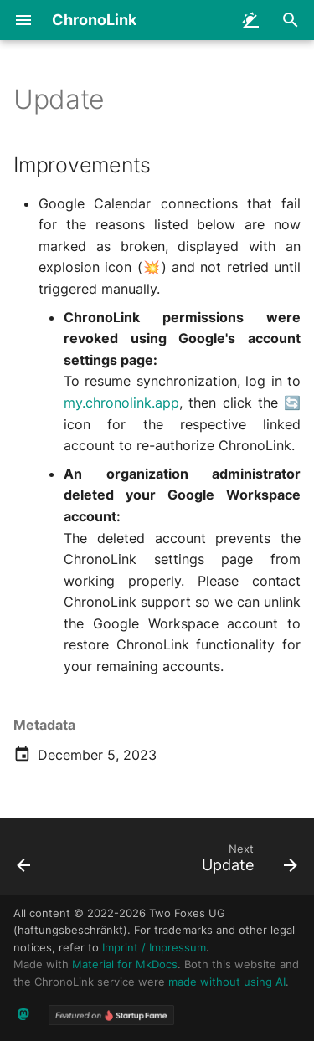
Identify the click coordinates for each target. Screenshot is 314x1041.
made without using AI (227, 982)
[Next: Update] (247, 861)
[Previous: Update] (24, 861)
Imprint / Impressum (154, 947)
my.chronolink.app (121, 402)
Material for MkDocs (125, 964)
